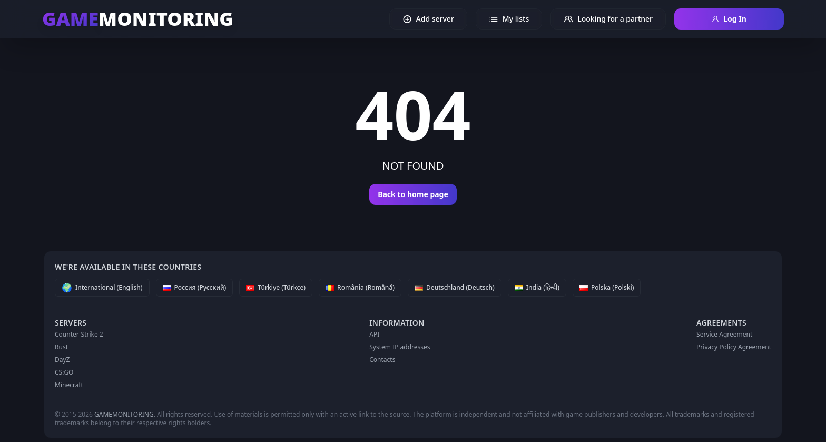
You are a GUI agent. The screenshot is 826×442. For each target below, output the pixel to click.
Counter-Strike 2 (79, 334)
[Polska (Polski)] (607, 288)
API (374, 334)
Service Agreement (724, 334)
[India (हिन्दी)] (537, 288)
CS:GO (64, 372)
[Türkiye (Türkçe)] (275, 288)
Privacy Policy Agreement (733, 346)
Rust (61, 346)
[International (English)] (102, 288)
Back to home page (413, 194)
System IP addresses (399, 346)
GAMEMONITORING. (124, 414)
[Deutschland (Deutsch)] (455, 288)
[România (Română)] (360, 288)
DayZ (62, 359)
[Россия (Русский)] (194, 288)
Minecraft (69, 384)
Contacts (382, 359)
